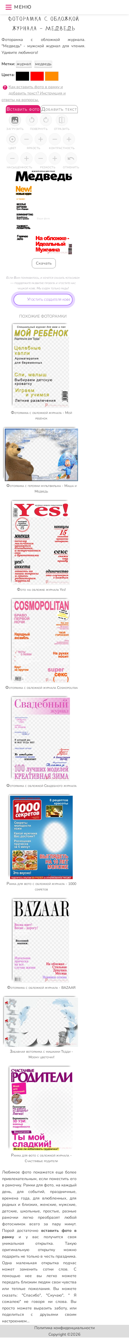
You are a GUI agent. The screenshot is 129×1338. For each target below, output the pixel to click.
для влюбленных (49, 1198)
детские (9, 1211)
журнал (24, 64)
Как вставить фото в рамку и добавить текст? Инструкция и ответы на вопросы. (34, 93)
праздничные (62, 1191)
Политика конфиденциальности (64, 1328)
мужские (67, 1204)
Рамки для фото (38, 1185)
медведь (43, 64)
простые (51, 1211)
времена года (16, 1198)
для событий (30, 1191)
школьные (30, 1211)
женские (48, 1204)
